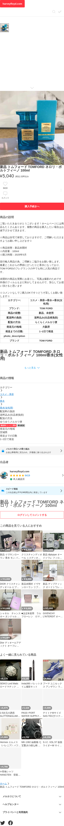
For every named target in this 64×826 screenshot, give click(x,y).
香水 (2, 401)
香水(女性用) (6, 407)
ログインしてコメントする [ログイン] (32, 514)
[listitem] (32, 475)
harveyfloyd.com (12, 3)
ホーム (3, 783)
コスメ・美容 (7, 394)
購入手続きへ (32, 206)
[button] (32, 367)
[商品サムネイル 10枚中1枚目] (4, 27)
